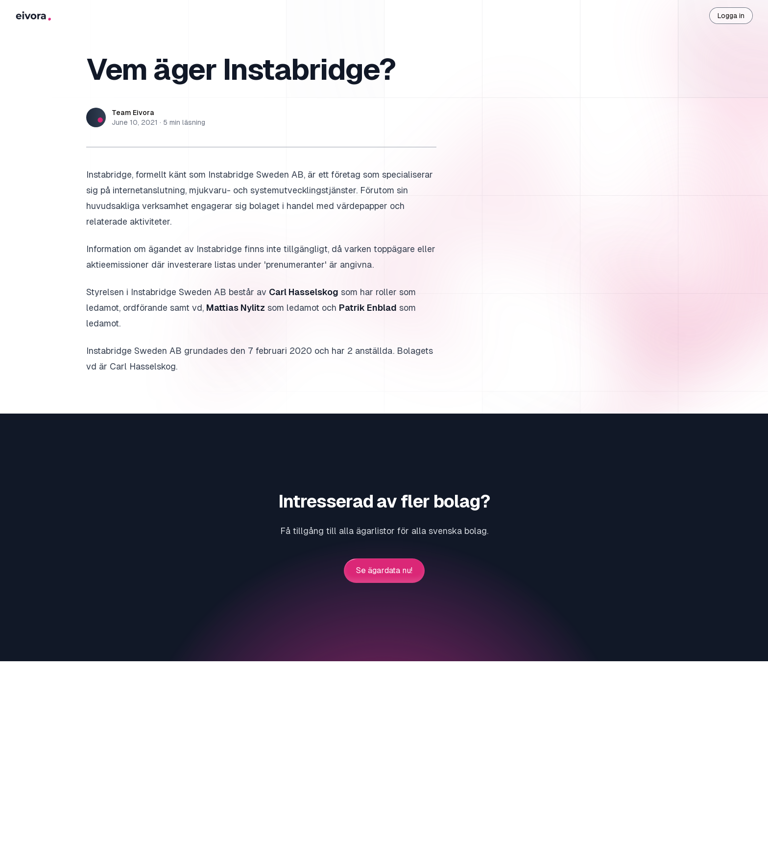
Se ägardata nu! (384, 570)
